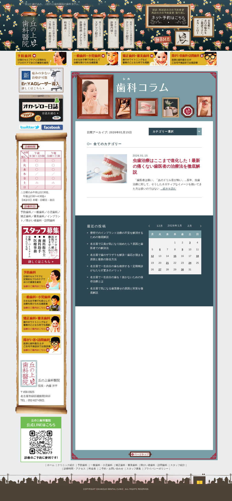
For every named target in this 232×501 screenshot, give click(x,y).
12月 (160, 225)
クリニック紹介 (65, 465)
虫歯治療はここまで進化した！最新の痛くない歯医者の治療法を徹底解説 (166, 166)
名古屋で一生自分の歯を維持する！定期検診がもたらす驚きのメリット (116, 268)
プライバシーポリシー (156, 468)
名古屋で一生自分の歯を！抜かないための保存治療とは (116, 279)
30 (182, 269)
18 (197, 256)
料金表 (92, 468)
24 (189, 263)
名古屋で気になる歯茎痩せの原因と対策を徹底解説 (116, 290)
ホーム (50, 465)
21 (167, 263)
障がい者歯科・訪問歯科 (154, 465)
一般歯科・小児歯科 (101, 465)
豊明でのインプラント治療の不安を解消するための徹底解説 (116, 235)
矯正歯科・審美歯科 (126, 465)
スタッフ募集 (133, 468)
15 (174, 256)
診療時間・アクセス (75, 468)
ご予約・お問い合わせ (111, 468)
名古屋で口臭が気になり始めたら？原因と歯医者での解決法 (116, 246)
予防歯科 (82, 465)
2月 (190, 225)
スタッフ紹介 (177, 465)
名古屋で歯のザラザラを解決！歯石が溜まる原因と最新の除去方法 (116, 257)
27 (159, 269)
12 (152, 256)
